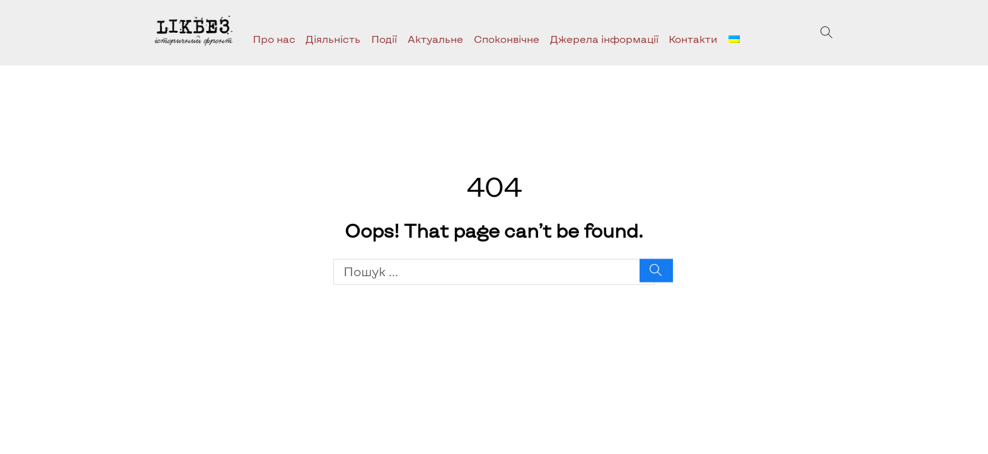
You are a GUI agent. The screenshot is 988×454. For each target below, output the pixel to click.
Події (384, 39)
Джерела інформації (604, 39)
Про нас (274, 39)
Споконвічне (506, 39)
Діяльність (333, 39)
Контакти (693, 39)
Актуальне (435, 39)
